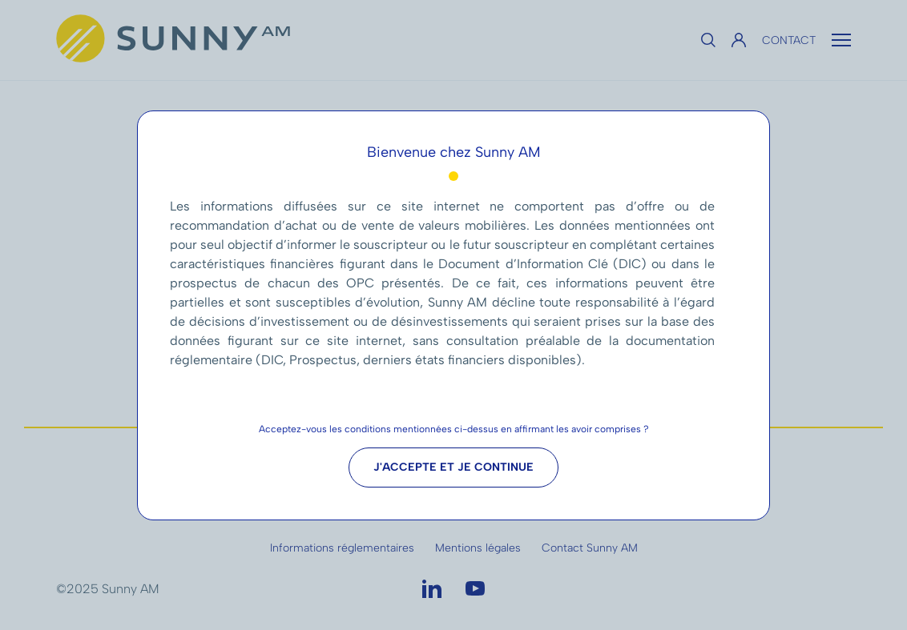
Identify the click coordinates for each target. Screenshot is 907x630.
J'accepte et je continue (453, 467)
